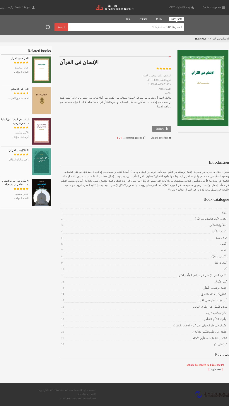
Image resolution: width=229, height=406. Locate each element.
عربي (3, 7)
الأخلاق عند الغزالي (18, 150)
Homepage (200, 38)
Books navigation (212, 7)
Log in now (216, 369)
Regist (27, 7)
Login (18, 7)
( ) (119, 137)
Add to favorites (161, 137)
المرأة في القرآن (20, 58)
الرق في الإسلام (20, 89)
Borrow (162, 128)
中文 (10, 7)
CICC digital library (179, 7)
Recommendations (131, 137)
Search (61, 27)
